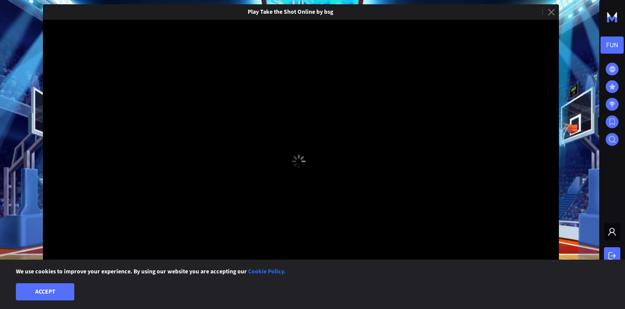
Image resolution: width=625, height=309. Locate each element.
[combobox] (612, 45)
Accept (45, 292)
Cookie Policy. (266, 271)
